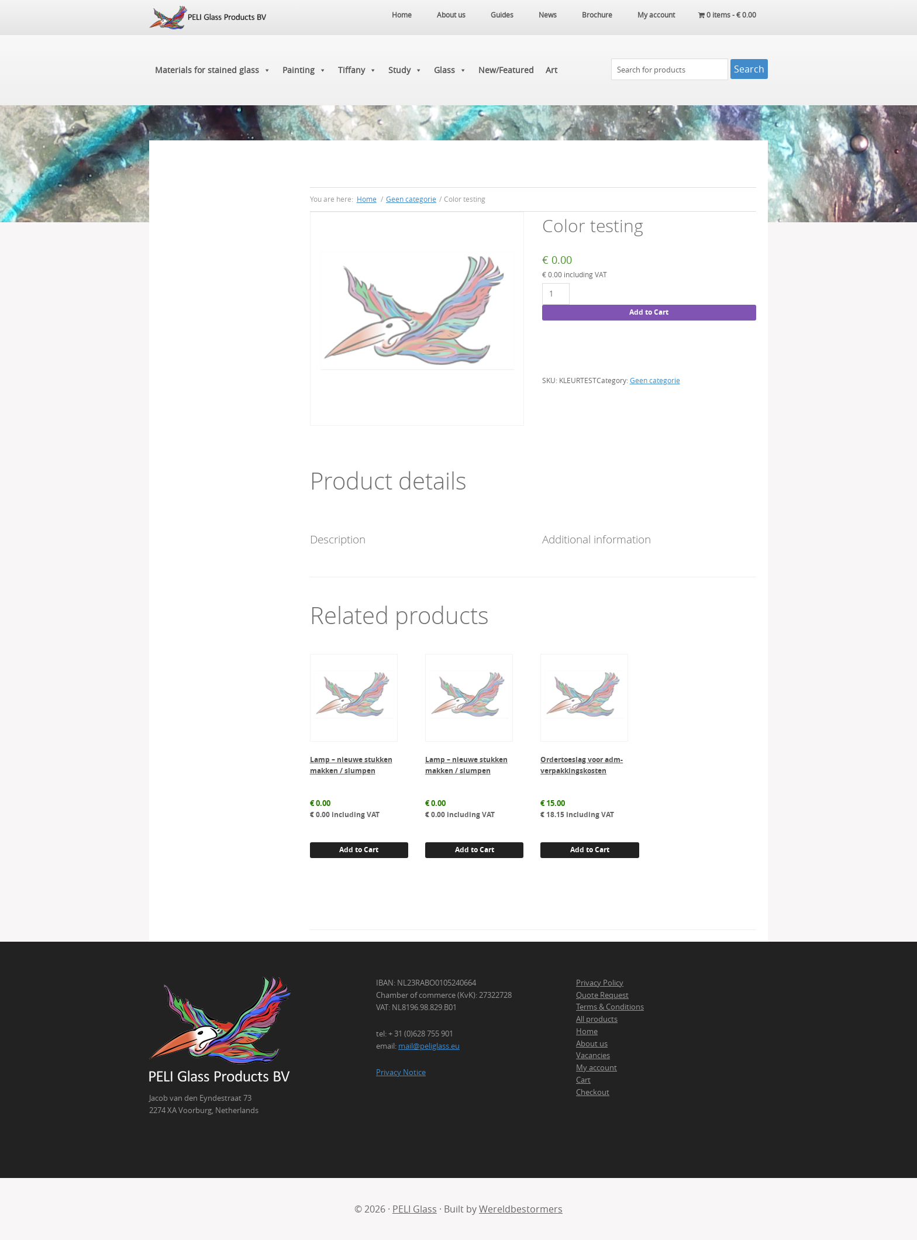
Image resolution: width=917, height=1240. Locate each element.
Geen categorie (411, 199)
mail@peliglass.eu (429, 1046)
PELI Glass (414, 1209)
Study (405, 70)
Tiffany (357, 70)
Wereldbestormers (521, 1209)
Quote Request (602, 995)
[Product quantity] (556, 294)
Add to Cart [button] (358, 850)
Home (587, 1031)
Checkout (592, 1092)
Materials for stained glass (213, 70)
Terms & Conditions (610, 1006)
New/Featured (506, 69)
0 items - (727, 14)
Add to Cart (648, 312)
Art (551, 69)
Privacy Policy (599, 982)
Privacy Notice (401, 1072)
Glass (450, 70)
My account (596, 1067)
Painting (304, 70)
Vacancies (593, 1055)
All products (597, 1019)
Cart (583, 1079)
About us (592, 1043)
